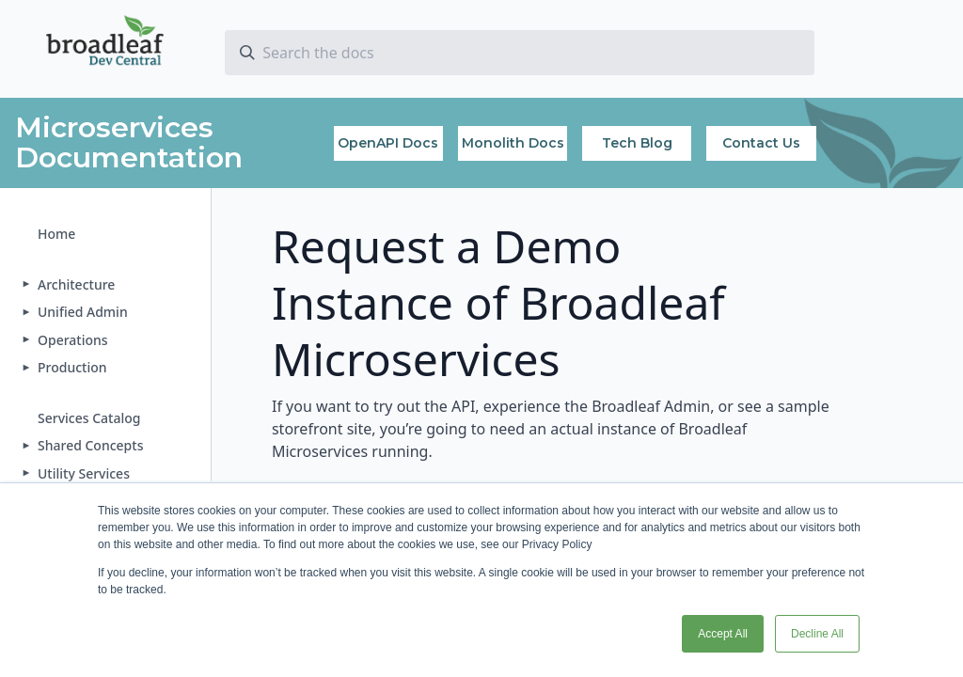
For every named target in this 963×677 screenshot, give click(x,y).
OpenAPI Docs (388, 142)
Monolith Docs (513, 142)
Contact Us (761, 142)
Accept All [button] (723, 633)
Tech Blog (637, 142)
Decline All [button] (817, 633)
